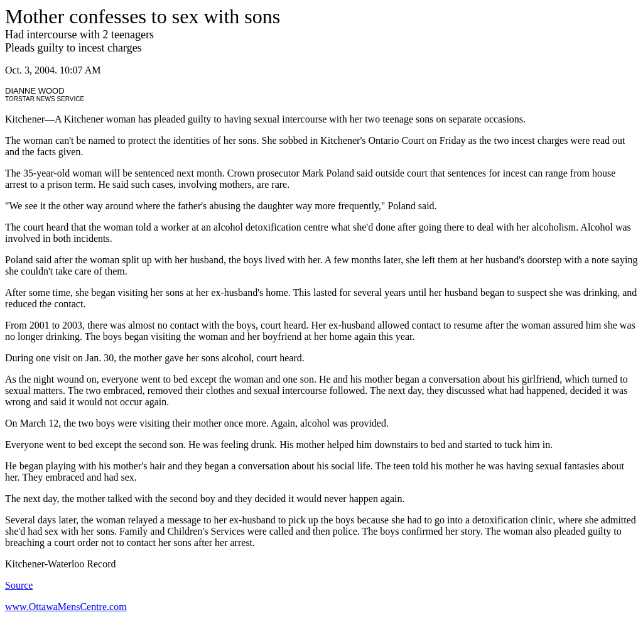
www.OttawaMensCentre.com (66, 606)
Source (19, 585)
